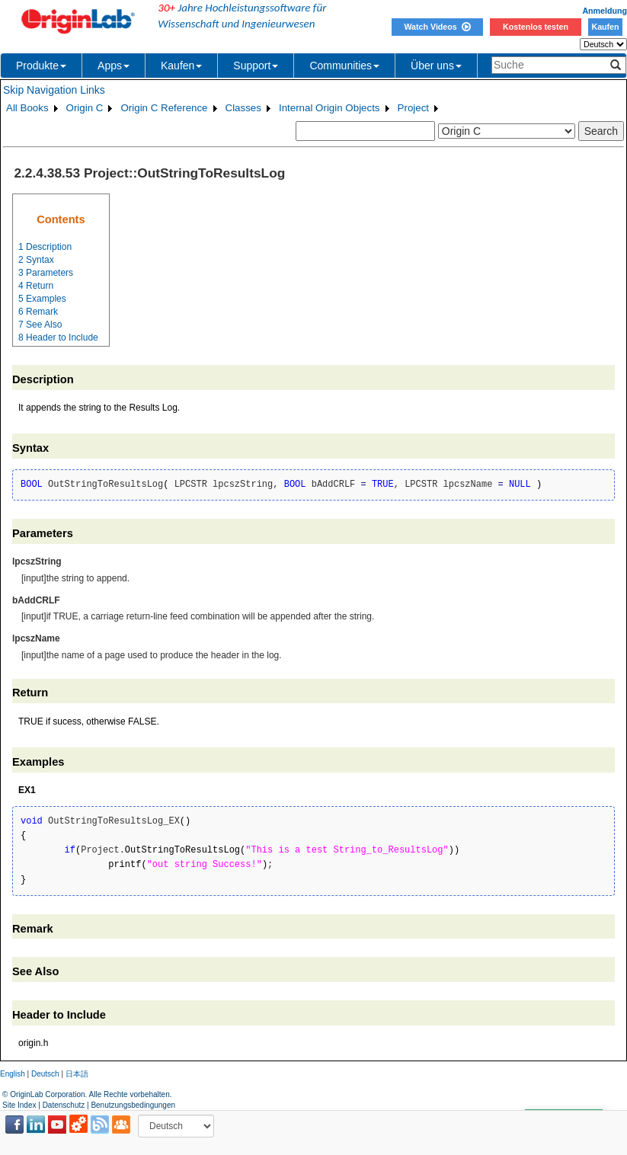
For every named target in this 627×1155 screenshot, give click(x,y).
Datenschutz (64, 1105)
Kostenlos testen (535, 26)
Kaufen (605, 26)
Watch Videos (437, 26)
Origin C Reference (163, 108)
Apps (114, 65)
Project (413, 108)
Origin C (85, 108)
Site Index (19, 1105)
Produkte (41, 65)
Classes (243, 108)
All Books (27, 108)
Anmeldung (604, 10)
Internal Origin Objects (329, 108)
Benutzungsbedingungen (133, 1105)
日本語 (77, 1074)
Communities (344, 65)
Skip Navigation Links (54, 90)
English (12, 1074)
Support (255, 65)
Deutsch (45, 1074)
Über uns (436, 65)
